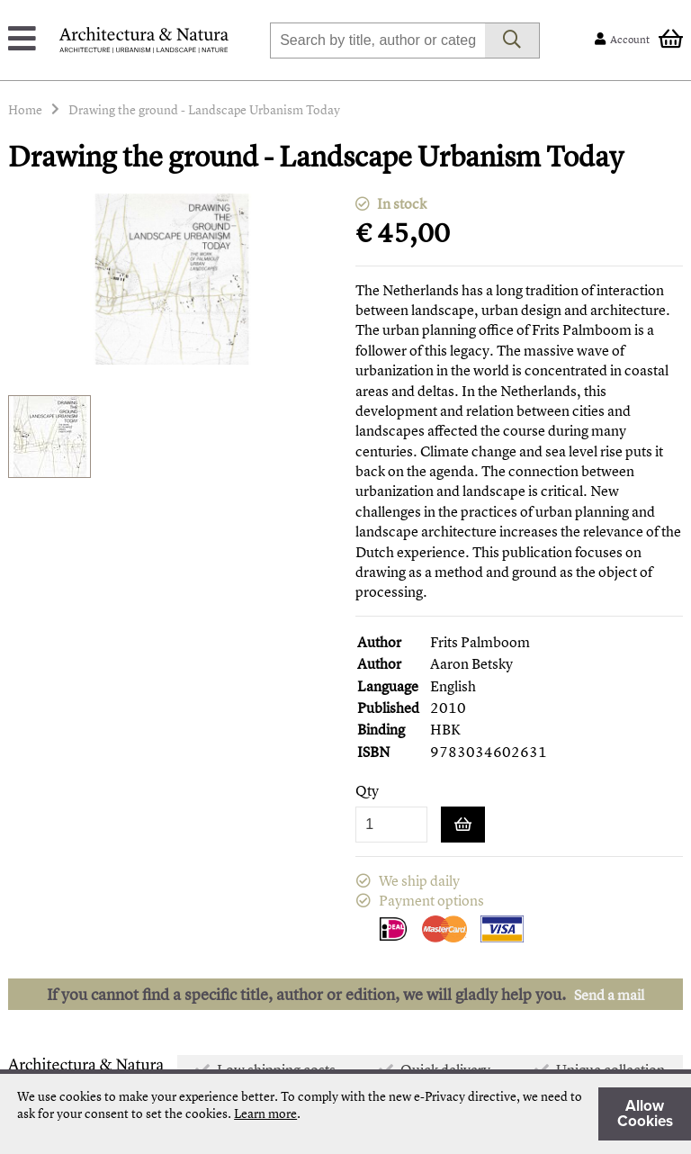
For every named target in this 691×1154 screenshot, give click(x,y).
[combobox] (377, 41)
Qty (367, 790)
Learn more (265, 1113)
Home (25, 109)
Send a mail (609, 995)
